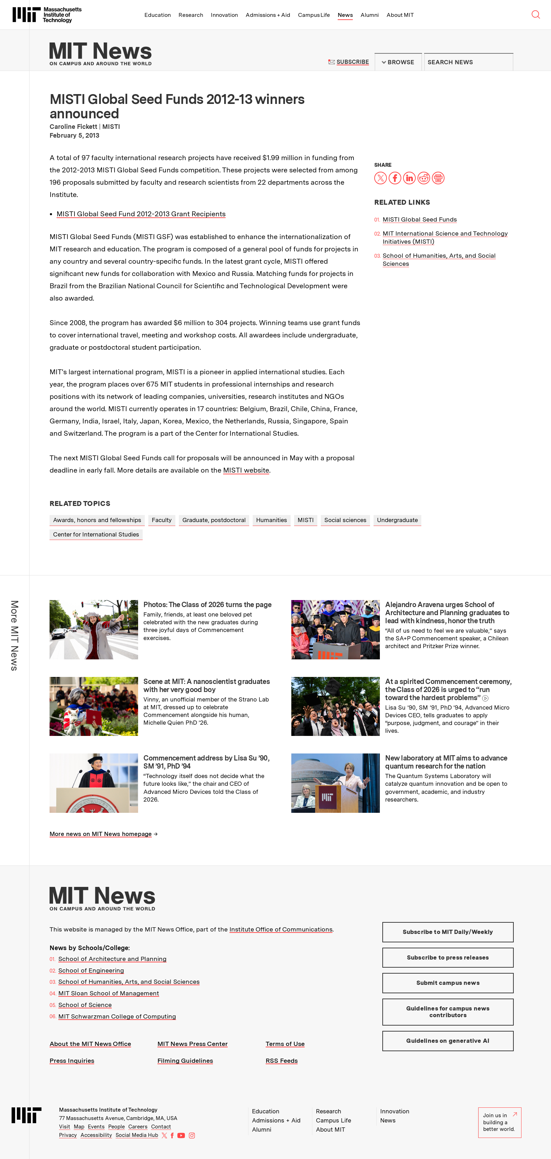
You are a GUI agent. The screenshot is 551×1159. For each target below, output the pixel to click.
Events (96, 1127)
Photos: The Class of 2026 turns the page (207, 604)
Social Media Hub (137, 1135)
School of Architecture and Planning (112, 958)
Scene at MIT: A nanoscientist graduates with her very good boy (206, 685)
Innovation (224, 15)
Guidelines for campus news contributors (448, 1012)
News (345, 15)
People (116, 1127)
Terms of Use (285, 1043)
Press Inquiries (72, 1060)
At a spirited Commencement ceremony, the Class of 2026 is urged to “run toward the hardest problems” (448, 689)
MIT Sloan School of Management (108, 993)
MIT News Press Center (192, 1043)
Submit (504, 62)
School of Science (85, 1004)
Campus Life (314, 15)
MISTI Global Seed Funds (420, 219)
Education (157, 15)
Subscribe (353, 62)
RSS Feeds (282, 1060)
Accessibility (96, 1135)
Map (79, 1127)
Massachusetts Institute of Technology (108, 1110)
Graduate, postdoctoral (214, 519)
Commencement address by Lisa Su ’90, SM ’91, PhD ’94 (206, 762)
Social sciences (345, 519)
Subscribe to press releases (448, 957)
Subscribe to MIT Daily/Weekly (448, 931)
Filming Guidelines (185, 1060)
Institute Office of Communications (280, 929)
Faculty (162, 519)
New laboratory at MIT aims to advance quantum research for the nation (446, 762)
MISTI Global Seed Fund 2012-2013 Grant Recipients (141, 214)
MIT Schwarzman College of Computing (117, 1016)
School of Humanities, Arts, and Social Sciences (129, 981)
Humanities (271, 519)
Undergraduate (397, 519)
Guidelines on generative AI (448, 1040)
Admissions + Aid (268, 15)
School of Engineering (91, 970)
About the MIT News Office (90, 1043)
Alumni (370, 15)
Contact (161, 1127)
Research (191, 15)
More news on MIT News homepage (101, 833)
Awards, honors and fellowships (97, 519)
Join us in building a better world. (500, 1122)
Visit (64, 1127)
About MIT (400, 15)
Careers (138, 1127)
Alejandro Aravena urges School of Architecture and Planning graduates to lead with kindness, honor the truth (447, 612)
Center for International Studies (96, 534)
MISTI (306, 519)
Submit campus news (448, 982)
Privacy (68, 1135)
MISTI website (246, 470)
